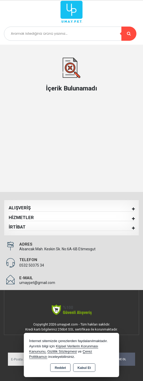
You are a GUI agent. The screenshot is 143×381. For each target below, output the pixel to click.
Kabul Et (84, 368)
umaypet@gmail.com (37, 283)
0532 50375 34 (31, 265)
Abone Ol (119, 359)
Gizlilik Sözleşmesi (62, 351)
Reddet (60, 368)
